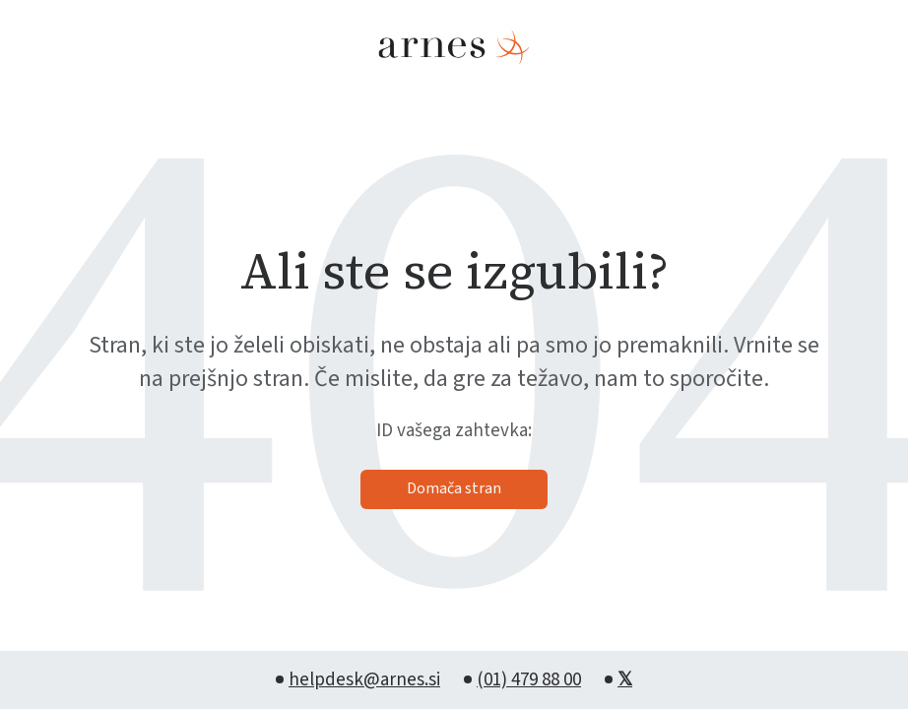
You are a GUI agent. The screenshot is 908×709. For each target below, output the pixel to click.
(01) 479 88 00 (529, 680)
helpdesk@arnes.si (364, 680)
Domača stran (454, 488)
